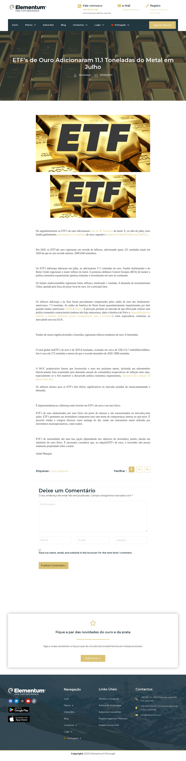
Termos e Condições (109, 699)
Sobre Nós (48, 25)
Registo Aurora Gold (109, 725)
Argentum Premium (159, 10)
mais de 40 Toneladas (101, 231)
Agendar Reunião (162, 25)
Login (100, 25)
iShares (78, 308)
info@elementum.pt (130, 10)
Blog (63, 25)
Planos (30, 25)
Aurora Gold (155, 13)
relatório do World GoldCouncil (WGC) (127, 234)
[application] (34, 25)
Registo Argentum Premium (113, 718)
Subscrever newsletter (110, 712)
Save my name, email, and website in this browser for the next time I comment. (85, 552)
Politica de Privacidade (110, 705)
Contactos (80, 25)
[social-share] (131, 469)
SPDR (69, 308)
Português (121, 25)
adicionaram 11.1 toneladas (71, 234)
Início (15, 25)
